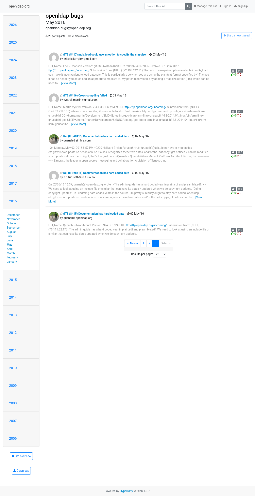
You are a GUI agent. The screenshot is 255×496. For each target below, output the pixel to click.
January (12, 261)
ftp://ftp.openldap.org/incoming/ (68, 70)
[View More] (68, 83)
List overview (21, 456)
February (12, 257)
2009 (13, 386)
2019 (13, 148)
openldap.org (19, 6)
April (10, 249)
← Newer (132, 243)
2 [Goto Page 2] (149, 243)
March (11, 253)
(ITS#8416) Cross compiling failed (83, 95)
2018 (13, 166)
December (13, 214)
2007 (13, 421)
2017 (13, 183)
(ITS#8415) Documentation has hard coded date (92, 213)
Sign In (225, 6)
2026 (13, 25)
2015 (13, 280)
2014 (13, 297)
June (10, 240)
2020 (13, 131)
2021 (13, 113)
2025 (13, 42)
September (14, 227)
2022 (13, 95)
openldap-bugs (64, 15)
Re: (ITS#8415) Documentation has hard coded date (94, 136)
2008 (13, 403)
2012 (13, 333)
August (11, 232)
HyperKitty (126, 491)
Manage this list (205, 6)
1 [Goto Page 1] (143, 243)
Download (21, 470)
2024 (13, 60)
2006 (13, 438)
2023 (13, 78)
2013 (13, 315)
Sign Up (241, 6)
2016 (13, 201)
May (9, 244)
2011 (13, 350)
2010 (13, 368)
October (12, 223)
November (13, 219)
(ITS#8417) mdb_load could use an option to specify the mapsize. (103, 54)
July (9, 236)
